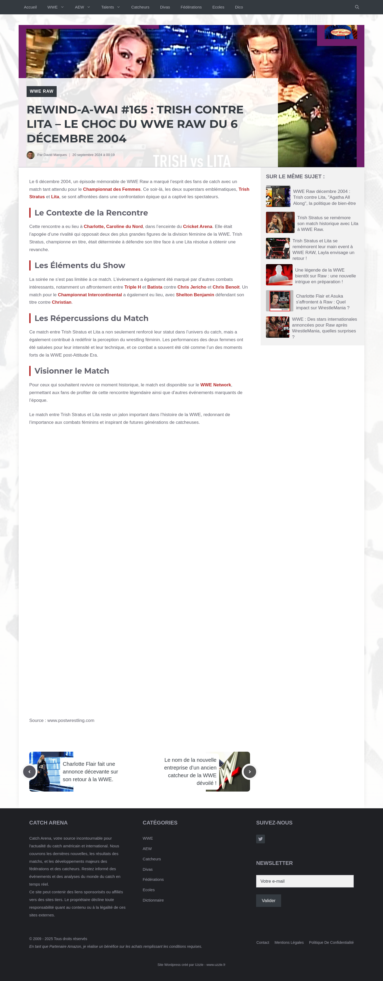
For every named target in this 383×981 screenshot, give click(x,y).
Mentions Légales (289, 942)
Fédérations (191, 7)
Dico (239, 7)
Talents (113, 7)
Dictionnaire (153, 900)
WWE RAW (41, 91)
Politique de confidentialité (331, 942)
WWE (58, 7)
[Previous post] (29, 772)
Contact (262, 942)
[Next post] (250, 772)
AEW (85, 7)
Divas (165, 7)
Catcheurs (140, 7)
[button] (357, 7)
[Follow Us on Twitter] (260, 839)
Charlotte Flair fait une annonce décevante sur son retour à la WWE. (90, 771)
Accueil (30, 7)
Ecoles (218, 7)
